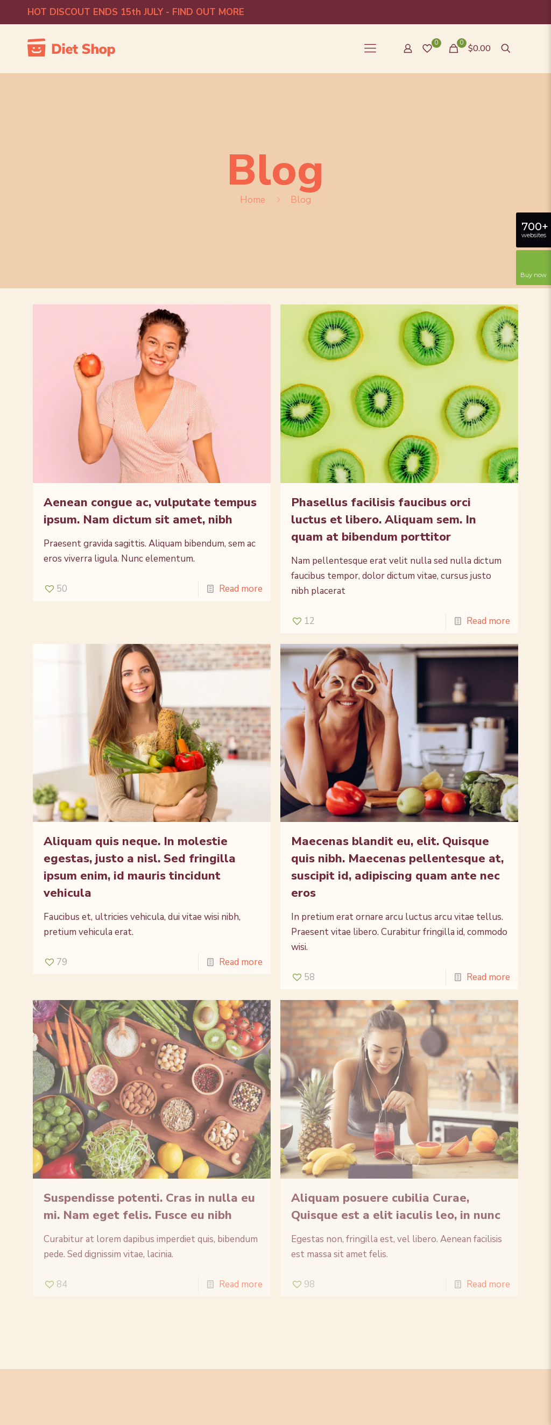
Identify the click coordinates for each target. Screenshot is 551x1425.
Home (252, 200)
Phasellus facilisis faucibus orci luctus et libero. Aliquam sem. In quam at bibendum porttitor (383, 519)
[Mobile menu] (370, 48)
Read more (241, 589)
